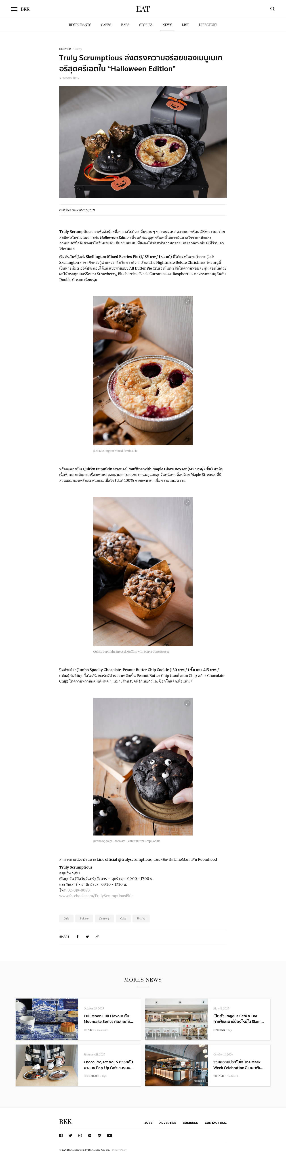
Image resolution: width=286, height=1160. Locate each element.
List (185, 25)
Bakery (78, 49)
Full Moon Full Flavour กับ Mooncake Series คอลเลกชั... (108, 1019)
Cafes (106, 25)
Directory (208, 25)
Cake (123, 918)
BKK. (66, 1122)
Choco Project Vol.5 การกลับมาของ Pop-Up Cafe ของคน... (109, 1065)
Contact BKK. (216, 1122)
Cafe (66, 918)
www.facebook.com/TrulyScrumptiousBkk (96, 896)
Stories (145, 25)
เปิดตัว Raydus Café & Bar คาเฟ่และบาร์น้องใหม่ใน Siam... (238, 1019)
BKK (26, 9)
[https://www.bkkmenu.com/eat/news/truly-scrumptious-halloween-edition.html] (97, 936)
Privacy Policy (119, 1149)
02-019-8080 (78, 890)
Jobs (149, 1122)
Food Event (232, 1076)
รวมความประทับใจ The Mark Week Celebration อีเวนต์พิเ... (238, 1065)
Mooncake (102, 1030)
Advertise (167, 1122)
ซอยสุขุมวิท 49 (69, 78)
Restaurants (80, 25)
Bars (125, 25)
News (167, 25)
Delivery (104, 918)
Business (190, 1122)
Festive (141, 918)
